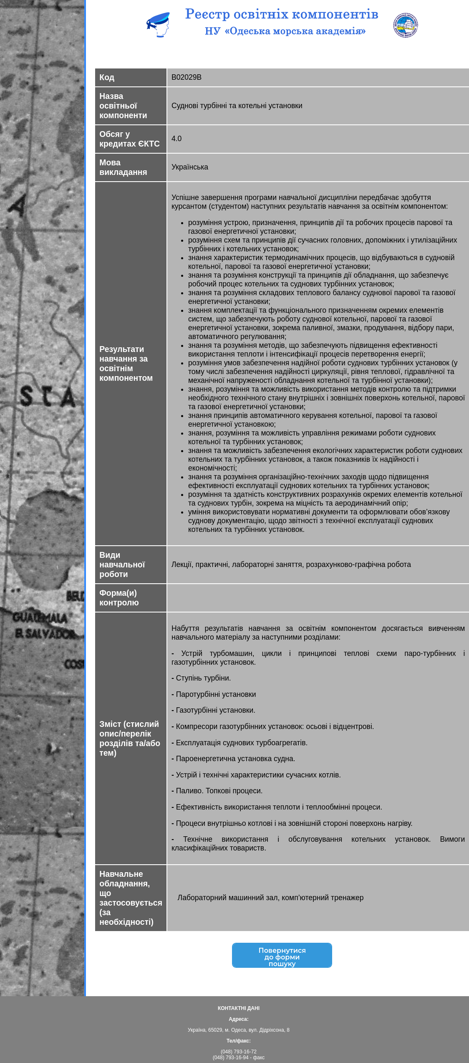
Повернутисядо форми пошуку (282, 958)
